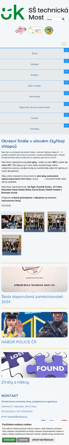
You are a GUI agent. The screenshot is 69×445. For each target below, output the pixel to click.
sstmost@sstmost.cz (17, 416)
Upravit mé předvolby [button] (42, 440)
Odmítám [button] (23, 440)
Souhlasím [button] (9, 440)
